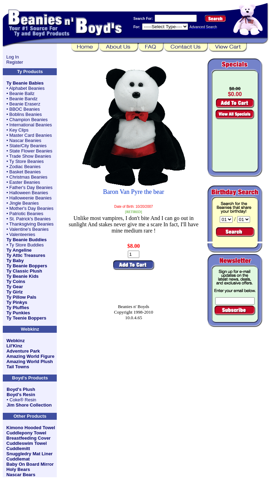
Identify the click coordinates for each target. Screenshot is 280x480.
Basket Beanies (25, 171)
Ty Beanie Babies (25, 83)
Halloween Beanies (28, 192)
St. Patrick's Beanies (30, 218)
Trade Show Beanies (30, 156)
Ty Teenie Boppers (26, 318)
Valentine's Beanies (29, 229)
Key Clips (19, 130)
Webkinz (15, 340)
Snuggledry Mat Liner (29, 453)
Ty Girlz (15, 291)
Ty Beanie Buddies (27, 239)
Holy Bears (18, 469)
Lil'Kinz (14, 345)
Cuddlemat (18, 459)
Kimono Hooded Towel (30, 427)
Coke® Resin (22, 399)
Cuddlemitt (18, 448)
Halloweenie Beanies (30, 197)
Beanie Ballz (21, 93)
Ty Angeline (19, 250)
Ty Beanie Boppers (27, 265)
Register (14, 62)
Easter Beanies (24, 182)
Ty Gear (15, 286)
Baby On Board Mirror (30, 464)
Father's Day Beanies (31, 187)
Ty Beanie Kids (23, 276)
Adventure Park (23, 351)
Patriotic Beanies (26, 213)
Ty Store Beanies (26, 161)
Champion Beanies (28, 119)
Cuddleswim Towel (26, 443)
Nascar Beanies (25, 140)
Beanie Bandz (23, 98)
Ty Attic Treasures (26, 255)
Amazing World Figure (30, 356)
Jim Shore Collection (29, 405)
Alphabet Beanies (27, 88)
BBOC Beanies (24, 109)
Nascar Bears (20, 474)
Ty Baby (15, 260)
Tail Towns (17, 366)
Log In (12, 57)
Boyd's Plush (21, 389)
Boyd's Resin (21, 394)
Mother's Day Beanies (31, 208)
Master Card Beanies (30, 135)
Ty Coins (16, 281)
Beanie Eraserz (24, 104)
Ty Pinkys (17, 302)
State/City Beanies (28, 145)
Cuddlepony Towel (26, 432)
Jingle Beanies (24, 203)
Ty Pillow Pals (22, 297)
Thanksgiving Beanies (31, 224)
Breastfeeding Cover (28, 438)
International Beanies (30, 124)
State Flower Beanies (31, 151)
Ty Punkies (18, 312)
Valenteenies (22, 234)
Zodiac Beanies (25, 166)
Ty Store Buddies (26, 244)
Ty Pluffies (18, 307)
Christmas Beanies (28, 177)
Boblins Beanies (25, 114)
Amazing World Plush (29, 361)
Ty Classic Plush (24, 271)
